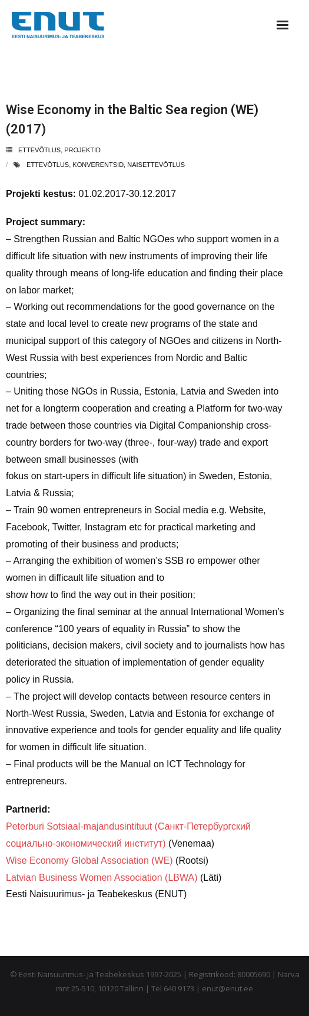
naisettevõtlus (156, 164)
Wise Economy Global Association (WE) (89, 860)
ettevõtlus (39, 149)
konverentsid (98, 164)
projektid (82, 149)
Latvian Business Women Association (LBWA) (101, 878)
